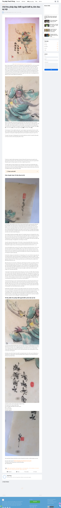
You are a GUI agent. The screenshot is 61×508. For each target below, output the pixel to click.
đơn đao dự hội (9, 469)
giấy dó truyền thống (23, 469)
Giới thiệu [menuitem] (23, 1)
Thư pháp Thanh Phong (8, 1)
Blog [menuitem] (36, 1)
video (51, 50)
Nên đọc (51, 44)
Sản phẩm (51, 46)
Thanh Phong (9, 475)
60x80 (7, 4)
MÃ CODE (31, 499)
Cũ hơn (40, 495)
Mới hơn (4, 495)
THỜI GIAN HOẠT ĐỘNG (33, 505)
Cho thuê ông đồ (50, 500)
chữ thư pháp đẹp (32, 468)
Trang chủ (3, 4)
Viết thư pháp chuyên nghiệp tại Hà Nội (53, 21)
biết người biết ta (19, 468)
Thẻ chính (46, 41)
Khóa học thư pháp (50, 503)
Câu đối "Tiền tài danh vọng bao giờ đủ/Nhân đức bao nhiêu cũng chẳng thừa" (50, 17)
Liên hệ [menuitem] (40, 1)
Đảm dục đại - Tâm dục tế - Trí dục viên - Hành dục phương (54, 25)
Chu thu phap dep (25, 468)
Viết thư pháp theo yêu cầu (51, 501)
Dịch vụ (51, 42)
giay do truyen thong (15, 469)
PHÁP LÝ (48, 505)
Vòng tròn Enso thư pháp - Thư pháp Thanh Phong (53, 30)
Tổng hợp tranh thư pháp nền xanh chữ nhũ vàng (54, 35)
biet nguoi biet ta (13, 468)
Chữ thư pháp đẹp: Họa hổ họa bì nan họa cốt (22, 460)
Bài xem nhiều (47, 5)
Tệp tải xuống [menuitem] (31, 1)
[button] (55, 1)
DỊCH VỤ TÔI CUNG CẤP (51, 499)
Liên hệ (45, 54)
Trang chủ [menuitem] (18, 1)
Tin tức (51, 48)
